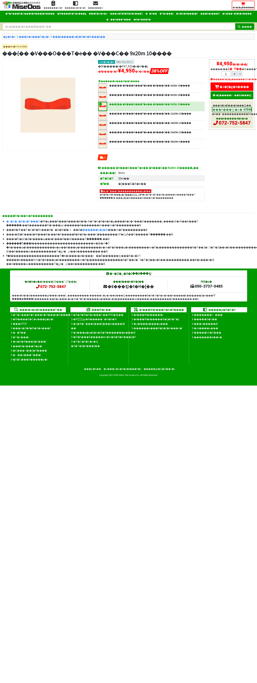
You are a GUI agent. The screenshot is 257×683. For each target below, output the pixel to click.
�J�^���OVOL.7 (128, 194)
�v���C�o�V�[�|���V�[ (122, 369)
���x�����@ (206, 323)
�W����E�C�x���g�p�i (33, 319)
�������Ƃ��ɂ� (208, 337)
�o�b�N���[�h (187, 13)
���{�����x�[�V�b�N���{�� (78, 36)
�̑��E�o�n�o (98, 13)
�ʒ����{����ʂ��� (151, 323)
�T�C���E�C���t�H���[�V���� (30, 13)
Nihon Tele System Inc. (129, 375)
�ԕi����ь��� (206, 328)
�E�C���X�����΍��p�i (30, 359)
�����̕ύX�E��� (207, 332)
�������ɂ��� (208, 314)
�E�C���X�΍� (142, 19)
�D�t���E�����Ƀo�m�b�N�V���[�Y (104, 337)
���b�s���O (210, 13)
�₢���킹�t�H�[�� (128, 286)
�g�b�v (9, 36)
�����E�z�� (205, 319)
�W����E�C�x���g (71, 13)
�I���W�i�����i (148, 314)
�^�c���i (166, 13)
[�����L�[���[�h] (119, 26)
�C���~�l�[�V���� (237, 13)
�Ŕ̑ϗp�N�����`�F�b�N (95, 319)
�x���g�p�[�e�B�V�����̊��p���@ (104, 332)
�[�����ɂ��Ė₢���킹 (232, 95)
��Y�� (151, 13)
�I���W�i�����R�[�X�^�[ (156, 319)
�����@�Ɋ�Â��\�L (159, 369)
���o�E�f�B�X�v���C (126, 13)
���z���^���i (118, 19)
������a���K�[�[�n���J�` (159, 328)
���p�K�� (92, 369)
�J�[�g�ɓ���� (232, 86)
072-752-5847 (235, 123)
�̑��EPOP (20, 323)
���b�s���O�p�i (34, 36)
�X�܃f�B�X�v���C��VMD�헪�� (98, 314)
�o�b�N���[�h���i (29, 341)
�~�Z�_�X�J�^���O (23, 221)
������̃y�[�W (95, 230)
